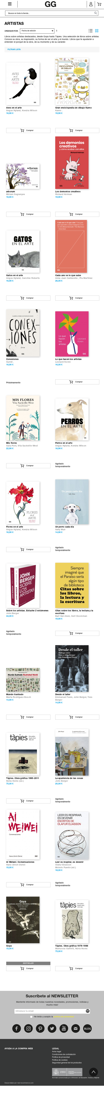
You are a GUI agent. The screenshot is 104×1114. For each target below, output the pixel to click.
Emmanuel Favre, (64, 718)
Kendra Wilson (29, 113)
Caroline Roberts (31, 286)
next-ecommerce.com (25, 1111)
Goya (9, 974)
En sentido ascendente (57, 30)
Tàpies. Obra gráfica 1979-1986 (71, 974)
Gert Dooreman (79, 634)
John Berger (12, 631)
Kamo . (59, 113)
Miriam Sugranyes (15, 200)
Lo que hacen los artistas (68, 370)
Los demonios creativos (68, 197)
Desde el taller (62, 715)
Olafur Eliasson (63, 891)
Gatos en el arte (14, 283)
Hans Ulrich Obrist (15, 891)
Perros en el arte (63, 456)
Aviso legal (56, 1080)
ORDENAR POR (11, 31)
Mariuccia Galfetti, (65, 977)
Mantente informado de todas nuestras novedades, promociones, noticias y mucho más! (52, 1031)
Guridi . (10, 372)
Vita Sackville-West (28, 459)
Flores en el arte (14, 542)
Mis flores (11, 456)
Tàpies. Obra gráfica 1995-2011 (22, 802)
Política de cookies (60, 1088)
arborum (10, 197)
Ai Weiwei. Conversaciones (20, 888)
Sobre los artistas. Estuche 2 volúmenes (27, 629)
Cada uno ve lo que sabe (68, 283)
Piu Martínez (85, 286)
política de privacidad (64, 1045)
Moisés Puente (63, 893)
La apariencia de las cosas (69, 802)
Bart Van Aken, (63, 634)
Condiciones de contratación (64, 1083)
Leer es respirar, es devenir (69, 888)
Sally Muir (60, 545)
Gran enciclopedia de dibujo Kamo (73, 110)
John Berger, (81, 718)
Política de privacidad (61, 1085)
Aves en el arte (14, 110)
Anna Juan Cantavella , (67, 286)
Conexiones (12, 370)
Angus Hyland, (14, 113)
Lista (90, 30)
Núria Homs (12, 804)
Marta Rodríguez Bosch (18, 718)
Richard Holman (63, 200)
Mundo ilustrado (14, 715)
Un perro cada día (64, 542)
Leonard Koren (63, 372)
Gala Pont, (12, 459)
